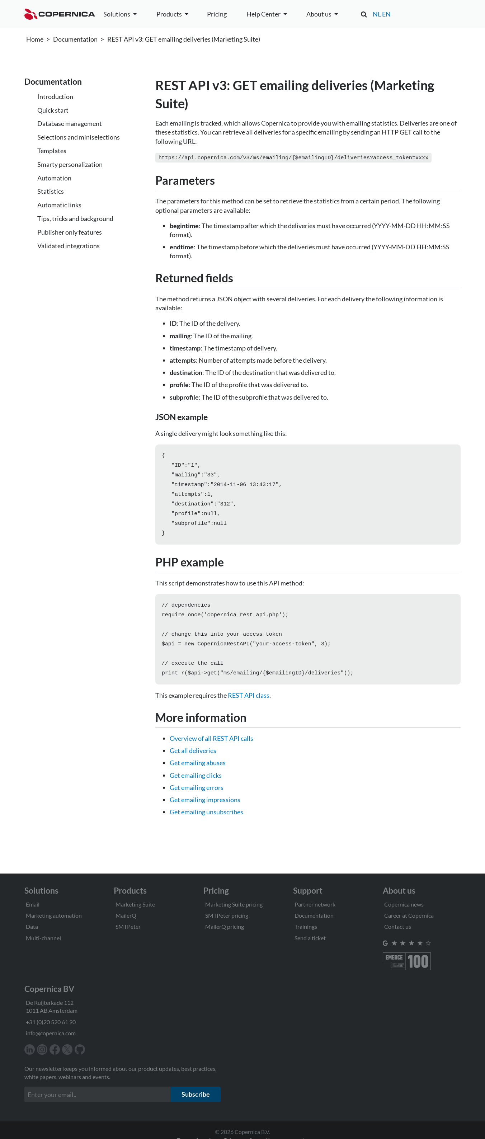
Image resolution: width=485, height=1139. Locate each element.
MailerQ (126, 915)
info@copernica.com (51, 1033)
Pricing (217, 14)
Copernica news (404, 904)
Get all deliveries (193, 762)
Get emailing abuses (198, 774)
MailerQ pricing (224, 926)
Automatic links (59, 205)
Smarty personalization (70, 164)
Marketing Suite (135, 904)
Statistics (50, 191)
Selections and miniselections (78, 137)
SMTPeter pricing (226, 915)
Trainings (306, 926)
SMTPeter (128, 926)
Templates (51, 151)
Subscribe (196, 1094)
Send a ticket (310, 938)
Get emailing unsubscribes (206, 823)
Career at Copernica (409, 915)
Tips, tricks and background (75, 218)
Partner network (315, 904)
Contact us (397, 926)
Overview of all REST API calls (211, 750)
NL (377, 14)
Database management (69, 123)
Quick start (53, 110)
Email (32, 904)
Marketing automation (54, 915)
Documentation (75, 39)
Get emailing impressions (205, 811)
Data (32, 926)
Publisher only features (69, 232)
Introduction (55, 96)
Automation (54, 178)
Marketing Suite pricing (234, 904)
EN (386, 14)
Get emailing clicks (196, 787)
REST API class (248, 707)
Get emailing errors (196, 799)
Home (34, 39)
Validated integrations (68, 246)
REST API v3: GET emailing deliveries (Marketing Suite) (183, 39)
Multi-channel (43, 938)
